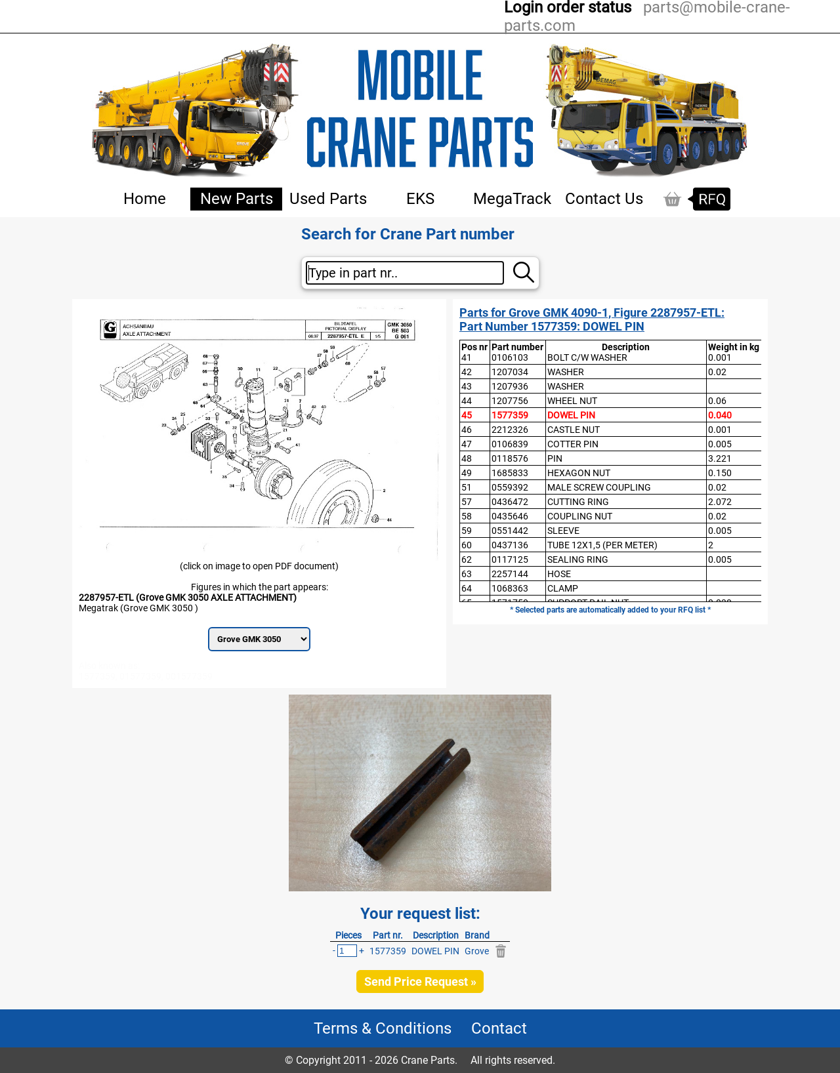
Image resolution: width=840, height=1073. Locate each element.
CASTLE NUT (573, 429)
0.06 (717, 400)
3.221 (720, 458)
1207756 (510, 400)
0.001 (720, 357)
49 (466, 473)
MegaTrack (512, 199)
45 (466, 415)
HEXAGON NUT (578, 473)
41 (466, 357)
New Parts (236, 199)
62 (466, 559)
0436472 (510, 501)
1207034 (510, 372)
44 (466, 400)
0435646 (510, 516)
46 (466, 429)
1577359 (510, 415)
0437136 (510, 545)
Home (144, 199)
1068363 (510, 588)
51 (466, 487)
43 (466, 386)
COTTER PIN (572, 444)
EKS (420, 199)
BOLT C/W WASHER (587, 357)
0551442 (510, 530)
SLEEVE (563, 530)
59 (466, 530)
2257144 (510, 574)
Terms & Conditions (383, 1028)
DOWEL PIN (571, 415)
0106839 (510, 444)
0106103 (510, 357)
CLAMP (562, 588)
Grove (477, 951)
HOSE (559, 574)
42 (466, 372)
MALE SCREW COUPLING (599, 487)
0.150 (720, 473)
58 (466, 516)
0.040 (720, 415)
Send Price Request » (420, 981)
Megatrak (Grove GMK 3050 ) (138, 608)
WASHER (565, 372)
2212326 (510, 429)
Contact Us (604, 199)
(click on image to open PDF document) (259, 566)
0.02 (717, 372)
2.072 (720, 501)
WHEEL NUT (572, 400)
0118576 (510, 458)
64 (466, 588)
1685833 (510, 473)
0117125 (510, 559)
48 (466, 458)
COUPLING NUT (579, 516)
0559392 (510, 487)
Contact (499, 1028)
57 (466, 501)
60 (466, 545)
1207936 (510, 386)
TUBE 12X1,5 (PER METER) (602, 545)
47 (466, 444)
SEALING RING (577, 559)
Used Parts (328, 199)
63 (466, 574)
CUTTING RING (578, 501)
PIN (554, 458)
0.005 (720, 444)
